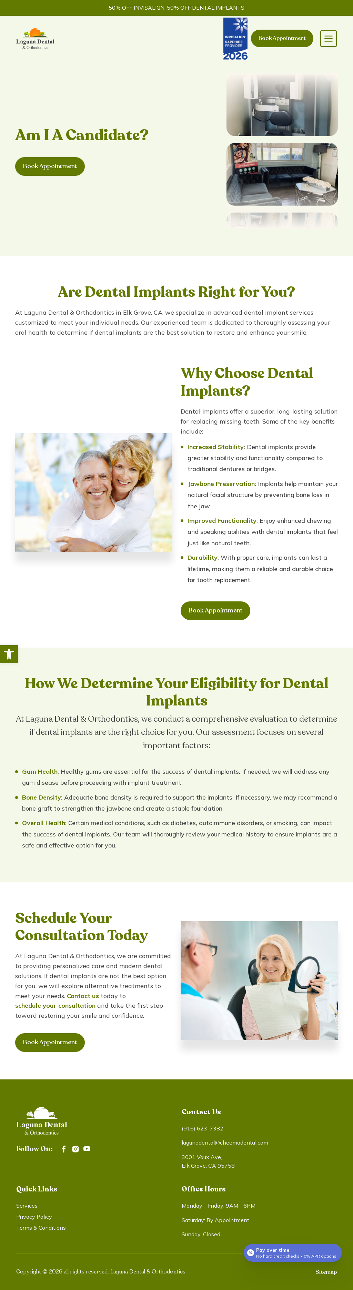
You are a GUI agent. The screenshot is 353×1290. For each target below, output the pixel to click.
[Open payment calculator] (293, 1253)
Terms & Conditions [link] (41, 1227)
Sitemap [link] (326, 1272)
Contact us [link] (83, 996)
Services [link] (27, 1205)
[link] (9, 654)
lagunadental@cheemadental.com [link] (225, 1142)
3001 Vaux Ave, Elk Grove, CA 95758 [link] (208, 1161)
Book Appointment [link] (282, 38)
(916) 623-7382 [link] (202, 1128)
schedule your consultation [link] (55, 1005)
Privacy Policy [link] (34, 1216)
